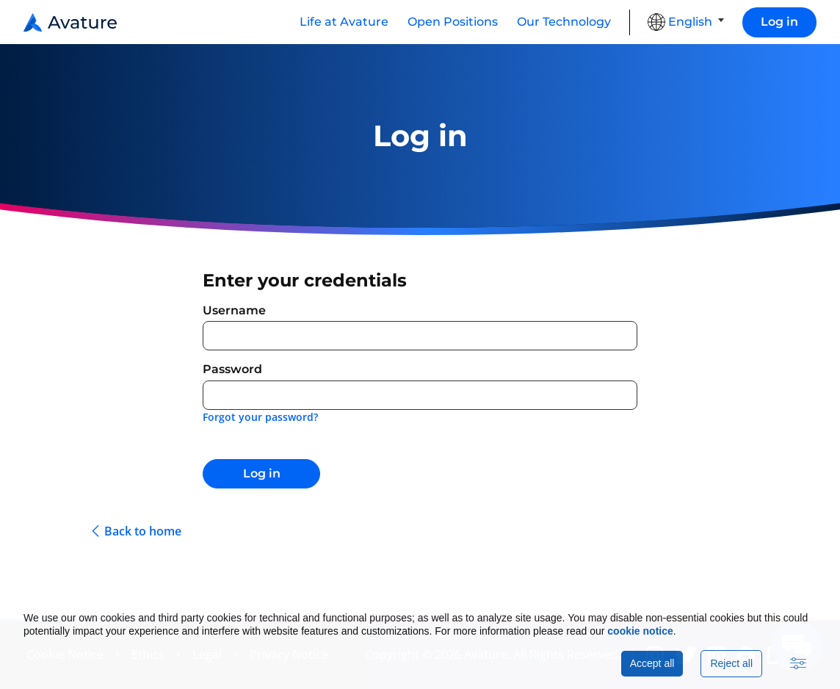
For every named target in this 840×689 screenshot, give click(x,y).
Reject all (731, 663)
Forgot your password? (260, 417)
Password (232, 369)
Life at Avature (344, 22)
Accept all (652, 663)
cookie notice (640, 631)
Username (234, 310)
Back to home (142, 531)
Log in (779, 22)
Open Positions (453, 22)
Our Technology (564, 22)
